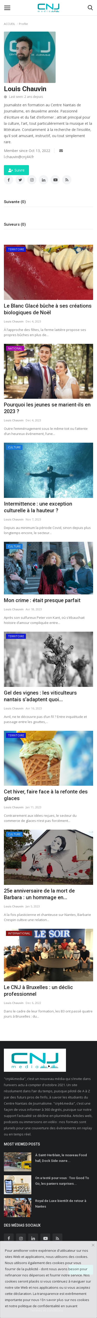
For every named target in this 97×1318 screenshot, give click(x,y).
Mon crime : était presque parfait (42, 600)
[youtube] (45, 1238)
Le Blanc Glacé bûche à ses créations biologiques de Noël (48, 309)
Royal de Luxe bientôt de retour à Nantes (60, 1203)
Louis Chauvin (14, 321)
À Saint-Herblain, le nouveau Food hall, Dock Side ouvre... (61, 1158)
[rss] (57, 1238)
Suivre (16, 170)
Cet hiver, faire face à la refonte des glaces (46, 795)
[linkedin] (33, 1238)
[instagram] (21, 1238)
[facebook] (9, 1238)
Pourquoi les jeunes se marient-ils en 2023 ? (47, 408)
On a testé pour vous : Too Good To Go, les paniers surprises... (62, 1181)
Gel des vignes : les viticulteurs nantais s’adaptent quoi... (40, 696)
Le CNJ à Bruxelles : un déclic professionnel (38, 990)
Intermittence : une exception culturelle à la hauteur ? (38, 507)
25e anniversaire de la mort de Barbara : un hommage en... (39, 894)
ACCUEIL (9, 24)
